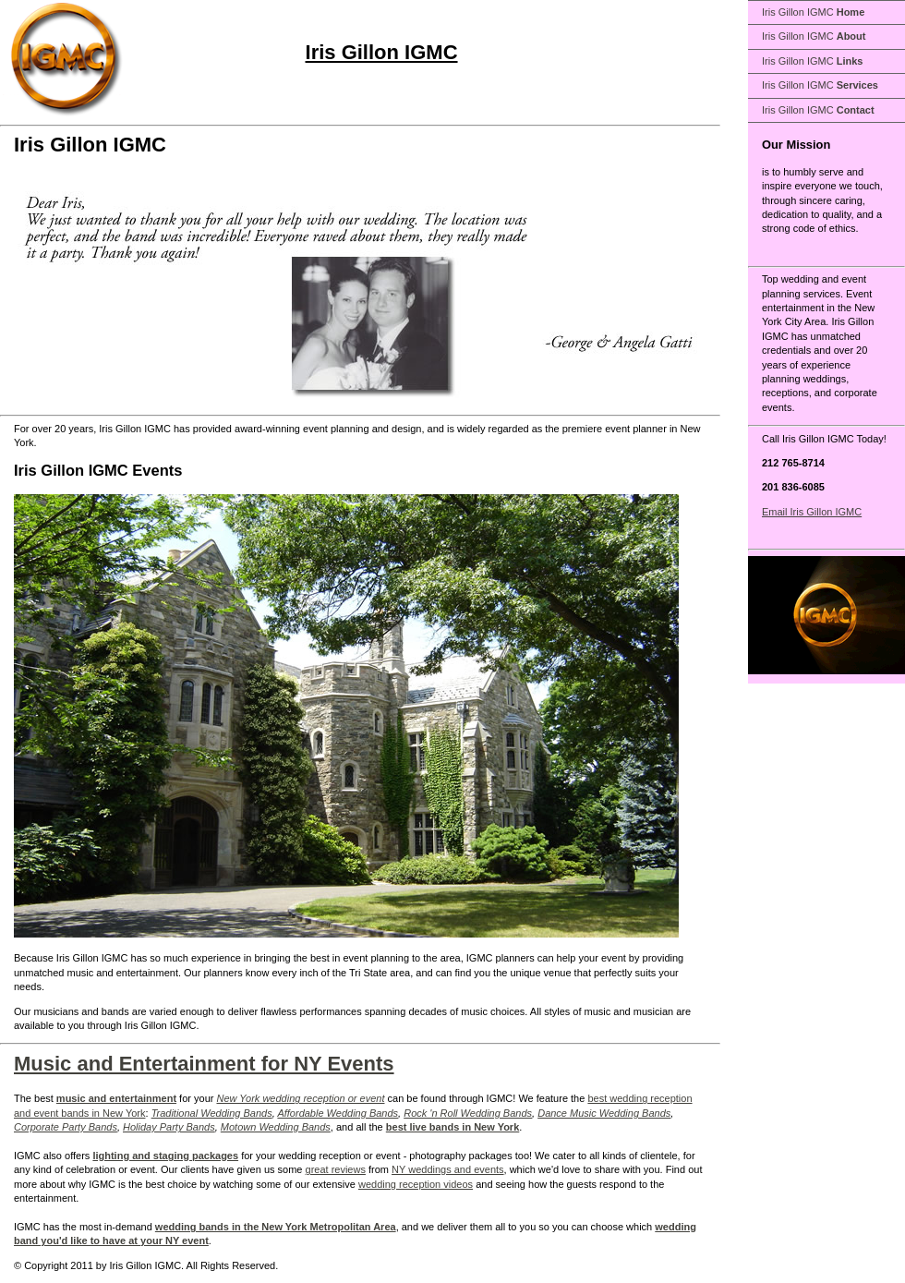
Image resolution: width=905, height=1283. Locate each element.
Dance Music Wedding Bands (603, 1113)
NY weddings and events (448, 1169)
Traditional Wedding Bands (211, 1113)
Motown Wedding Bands (276, 1126)
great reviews (336, 1169)
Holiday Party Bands (169, 1126)
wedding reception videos (415, 1184)
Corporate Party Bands (65, 1126)
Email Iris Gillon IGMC (812, 511)
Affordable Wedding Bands (337, 1113)
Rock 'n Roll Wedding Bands (468, 1113)
